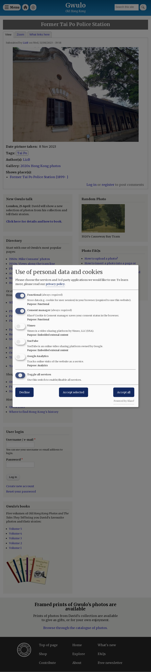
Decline (24, 392)
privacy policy (55, 284)
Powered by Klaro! (124, 401)
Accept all (123, 392)
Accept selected (73, 392)
